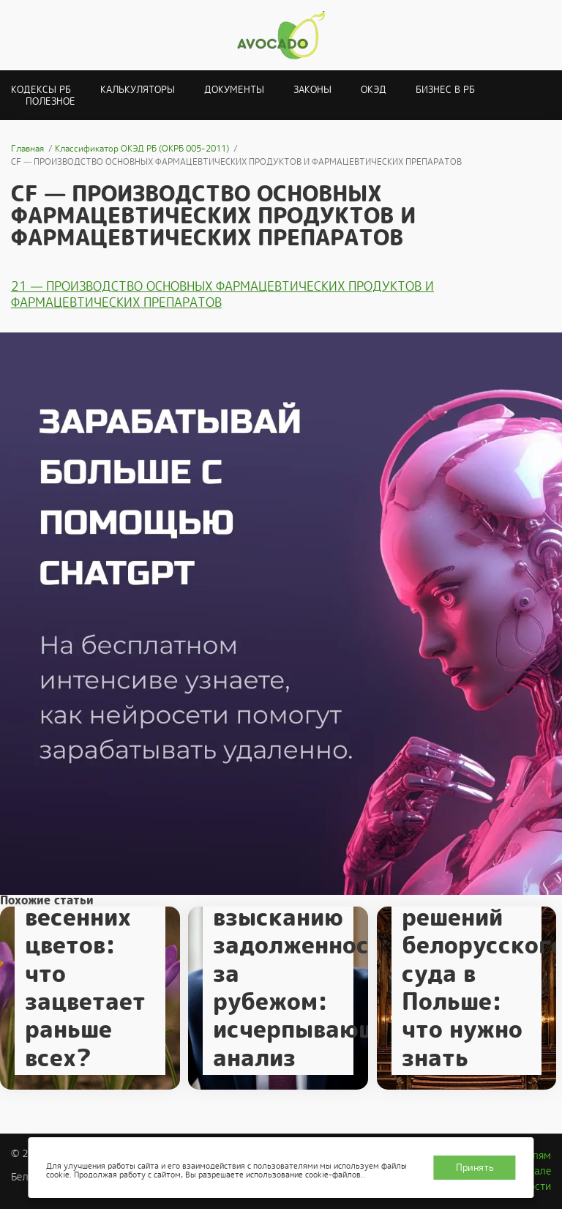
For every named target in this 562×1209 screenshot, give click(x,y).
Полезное (50, 101)
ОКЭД (373, 90)
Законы (312, 90)
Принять (475, 1168)
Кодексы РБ (41, 90)
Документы (234, 90)
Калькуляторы (137, 90)
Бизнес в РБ (445, 90)
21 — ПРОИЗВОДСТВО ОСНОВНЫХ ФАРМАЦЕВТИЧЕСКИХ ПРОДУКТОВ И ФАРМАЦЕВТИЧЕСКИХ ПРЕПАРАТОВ (222, 294)
